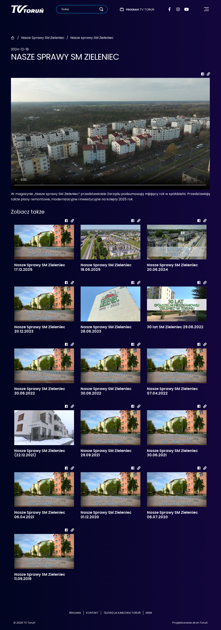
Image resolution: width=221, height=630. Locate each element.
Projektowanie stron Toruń (190, 623)
